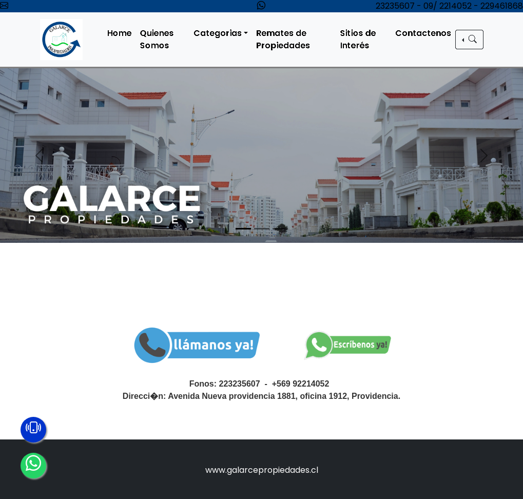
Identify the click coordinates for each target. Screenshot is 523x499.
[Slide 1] (243, 229)
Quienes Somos (160, 39)
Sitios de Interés (360, 39)
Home (122, 33)
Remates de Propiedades (285, 39)
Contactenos (425, 33)
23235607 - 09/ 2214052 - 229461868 (449, 6)
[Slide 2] (261, 229)
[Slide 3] (280, 229)
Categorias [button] (221, 33)
